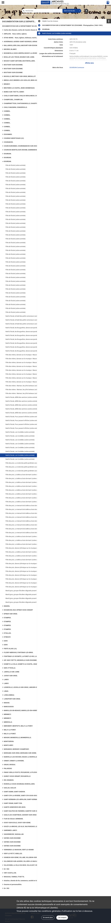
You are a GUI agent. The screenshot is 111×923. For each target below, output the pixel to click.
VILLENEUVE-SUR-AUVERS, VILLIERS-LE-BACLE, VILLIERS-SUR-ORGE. (26, 861)
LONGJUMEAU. (9, 695)
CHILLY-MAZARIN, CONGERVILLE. (15, 107)
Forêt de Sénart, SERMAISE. (13, 819)
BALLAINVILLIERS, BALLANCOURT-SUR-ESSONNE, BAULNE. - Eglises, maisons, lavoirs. (26, 45)
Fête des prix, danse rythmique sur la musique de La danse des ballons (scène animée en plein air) (28, 579)
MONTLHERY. (8, 745)
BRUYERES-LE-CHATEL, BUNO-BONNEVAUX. (19, 88)
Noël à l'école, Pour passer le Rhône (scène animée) (23, 416)
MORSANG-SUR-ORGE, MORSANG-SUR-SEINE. (20, 753)
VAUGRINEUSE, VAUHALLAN (14, 834)
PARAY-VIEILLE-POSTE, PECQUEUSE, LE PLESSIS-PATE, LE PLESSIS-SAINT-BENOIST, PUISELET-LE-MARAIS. (26, 772)
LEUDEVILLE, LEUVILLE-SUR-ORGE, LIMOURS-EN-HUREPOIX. (25, 687)
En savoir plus (48, 917)
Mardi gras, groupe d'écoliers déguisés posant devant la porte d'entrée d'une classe (28, 590)
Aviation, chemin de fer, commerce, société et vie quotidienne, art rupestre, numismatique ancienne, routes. (26, 880)
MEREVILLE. (8, 722)
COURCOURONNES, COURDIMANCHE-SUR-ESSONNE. (22, 146)
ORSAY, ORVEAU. (10, 764)
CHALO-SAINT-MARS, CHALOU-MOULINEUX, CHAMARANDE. (25, 96)
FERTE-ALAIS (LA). (10, 648)
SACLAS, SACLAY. (10, 788)
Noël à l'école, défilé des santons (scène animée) (22, 397)
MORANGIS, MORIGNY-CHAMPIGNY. (16, 749)
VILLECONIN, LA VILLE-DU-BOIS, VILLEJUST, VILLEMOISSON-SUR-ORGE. (26, 865)
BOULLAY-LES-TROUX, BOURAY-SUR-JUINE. (19, 57)
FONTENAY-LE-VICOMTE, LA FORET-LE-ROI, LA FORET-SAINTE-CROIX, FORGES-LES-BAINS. (26, 656)
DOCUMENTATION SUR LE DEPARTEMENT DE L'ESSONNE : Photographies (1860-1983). (24, 26)
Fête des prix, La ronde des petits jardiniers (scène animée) (25, 463)
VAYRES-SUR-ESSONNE (12, 838)
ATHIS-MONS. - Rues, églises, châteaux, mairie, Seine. (23, 38)
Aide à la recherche (29, 14)
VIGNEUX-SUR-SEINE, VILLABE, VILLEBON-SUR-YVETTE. (23, 857)
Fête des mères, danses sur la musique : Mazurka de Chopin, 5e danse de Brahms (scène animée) (28, 355)
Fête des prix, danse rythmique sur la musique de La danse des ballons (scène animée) (28, 548)
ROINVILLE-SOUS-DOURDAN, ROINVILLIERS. (19, 784)
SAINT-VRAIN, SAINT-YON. (13, 803)
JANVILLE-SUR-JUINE (11, 672)
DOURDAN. (7, 154)
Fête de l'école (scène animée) (16, 165)
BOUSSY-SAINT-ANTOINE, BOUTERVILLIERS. (19, 61)
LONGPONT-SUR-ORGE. (12, 699)
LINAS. (6, 691)
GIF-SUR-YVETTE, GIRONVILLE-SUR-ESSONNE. (20, 660)
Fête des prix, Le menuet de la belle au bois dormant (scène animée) (28, 505)
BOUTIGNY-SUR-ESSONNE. (13, 65)
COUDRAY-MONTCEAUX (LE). (14, 138)
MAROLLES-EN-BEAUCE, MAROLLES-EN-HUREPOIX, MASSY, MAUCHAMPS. (26, 710)
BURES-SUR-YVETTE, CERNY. (14, 92)
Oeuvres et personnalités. (13, 884)
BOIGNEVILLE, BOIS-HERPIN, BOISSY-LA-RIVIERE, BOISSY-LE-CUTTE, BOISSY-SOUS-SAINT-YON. (26, 53)
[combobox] (71, 11)
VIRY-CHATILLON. (10, 873)
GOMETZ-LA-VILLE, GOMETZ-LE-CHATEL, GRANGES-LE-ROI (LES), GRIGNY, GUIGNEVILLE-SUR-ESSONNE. (26, 664)
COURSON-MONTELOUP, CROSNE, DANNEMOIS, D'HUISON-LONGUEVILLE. (26, 150)
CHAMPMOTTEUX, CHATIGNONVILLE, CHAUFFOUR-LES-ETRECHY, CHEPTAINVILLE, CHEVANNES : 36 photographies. (26, 103)
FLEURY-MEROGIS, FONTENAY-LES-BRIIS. (18, 652)
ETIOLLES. (7, 633)
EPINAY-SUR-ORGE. (11, 614)
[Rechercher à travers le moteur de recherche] (43, 11)
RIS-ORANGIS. (9, 780)
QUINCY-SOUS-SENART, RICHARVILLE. (17, 776)
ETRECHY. (7, 637)
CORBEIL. (7, 111)
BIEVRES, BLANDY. (10, 49)
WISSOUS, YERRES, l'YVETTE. (14, 877)
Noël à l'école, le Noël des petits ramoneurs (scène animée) (25, 316)
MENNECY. (7, 714)
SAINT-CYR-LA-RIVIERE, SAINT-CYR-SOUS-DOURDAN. (22, 795)
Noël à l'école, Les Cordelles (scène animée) (20, 432)
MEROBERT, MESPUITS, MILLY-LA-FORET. (18, 726)
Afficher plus (89, 63)
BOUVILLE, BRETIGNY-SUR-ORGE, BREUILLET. (20, 76)
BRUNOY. (7, 84)
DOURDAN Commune (77, 67)
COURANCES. (8, 142)
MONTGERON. (9, 741)
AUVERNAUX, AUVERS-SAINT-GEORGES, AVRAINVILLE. (23, 41)
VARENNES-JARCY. (10, 830)
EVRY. (6, 641)
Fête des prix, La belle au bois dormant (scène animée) (24, 474)
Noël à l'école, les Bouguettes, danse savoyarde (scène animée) (27, 328)
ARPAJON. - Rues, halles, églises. (15, 34)
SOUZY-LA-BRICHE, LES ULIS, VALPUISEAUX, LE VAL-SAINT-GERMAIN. (26, 826)
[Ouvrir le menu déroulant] (3, 2)
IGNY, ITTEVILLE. (10, 668)
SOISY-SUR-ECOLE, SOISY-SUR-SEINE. (17, 822)
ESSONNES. (8, 134)
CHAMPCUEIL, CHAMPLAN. (13, 99)
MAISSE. (7, 703)
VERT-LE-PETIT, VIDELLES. (13, 853)
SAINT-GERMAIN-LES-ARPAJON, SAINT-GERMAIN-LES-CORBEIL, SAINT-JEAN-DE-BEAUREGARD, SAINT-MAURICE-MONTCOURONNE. (26, 799)
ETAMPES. (7, 618)
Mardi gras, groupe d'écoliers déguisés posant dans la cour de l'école (28, 598)
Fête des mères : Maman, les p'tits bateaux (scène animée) (25, 386)
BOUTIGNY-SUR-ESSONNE (13, 72)
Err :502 (6, 869)
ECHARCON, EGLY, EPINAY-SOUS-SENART (18, 610)
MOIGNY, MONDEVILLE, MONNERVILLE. (17, 737)
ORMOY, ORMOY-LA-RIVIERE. (14, 761)
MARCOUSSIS (9, 706)
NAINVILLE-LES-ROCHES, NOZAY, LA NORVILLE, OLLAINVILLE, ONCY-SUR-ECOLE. (26, 757)
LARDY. (6, 679)
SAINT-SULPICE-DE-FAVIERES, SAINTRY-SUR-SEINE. (22, 811)
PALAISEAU (8, 768)
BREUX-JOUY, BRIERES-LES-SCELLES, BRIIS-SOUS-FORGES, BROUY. (26, 80)
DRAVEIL (7, 606)
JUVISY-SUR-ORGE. (11, 676)
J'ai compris (62, 917)
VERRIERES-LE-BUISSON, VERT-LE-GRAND (19, 850)
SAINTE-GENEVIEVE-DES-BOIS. (15, 807)
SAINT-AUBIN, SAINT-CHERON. (14, 792)
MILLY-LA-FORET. (10, 730)
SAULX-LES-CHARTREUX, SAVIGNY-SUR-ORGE (20, 815)
